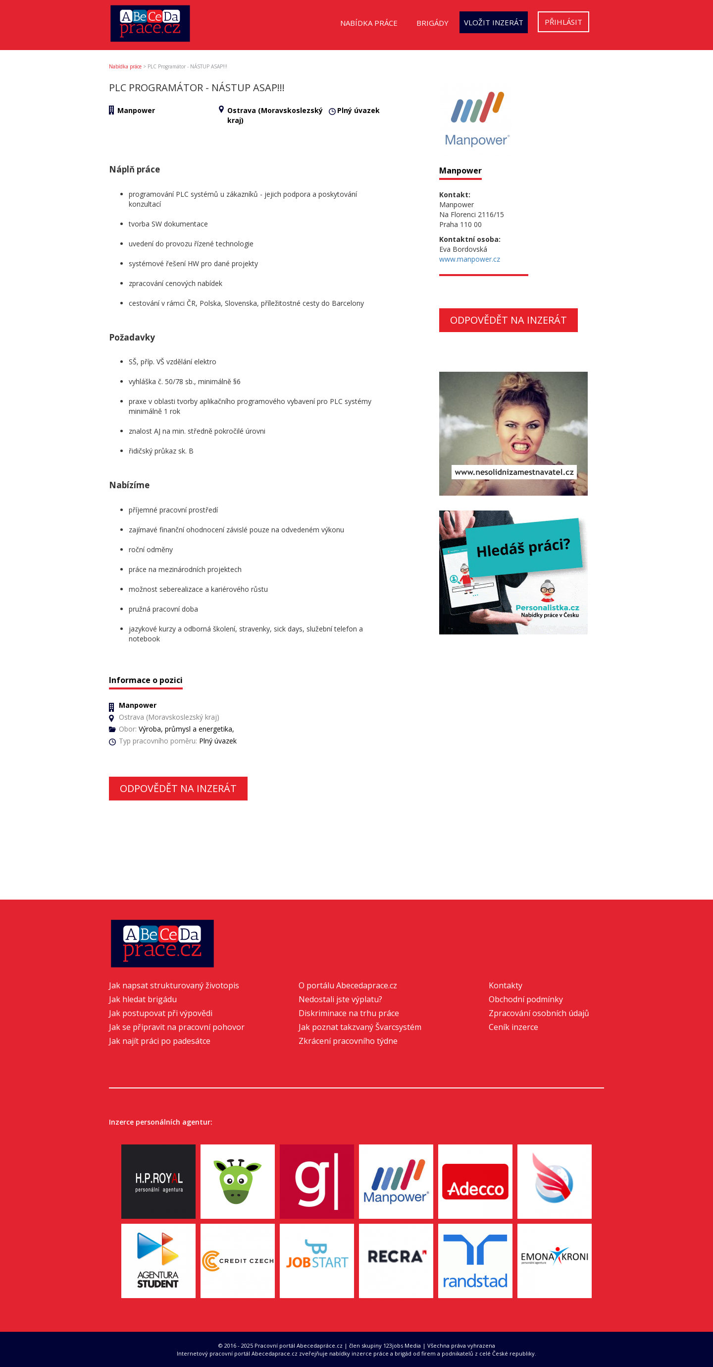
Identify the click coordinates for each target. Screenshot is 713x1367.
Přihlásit (563, 22)
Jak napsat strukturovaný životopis (174, 985)
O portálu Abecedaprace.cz (348, 985)
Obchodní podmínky (526, 999)
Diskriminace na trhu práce (349, 1013)
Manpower (136, 110)
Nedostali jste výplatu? (340, 999)
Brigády (432, 23)
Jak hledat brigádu (143, 999)
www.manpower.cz (469, 259)
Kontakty (505, 985)
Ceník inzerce (513, 1027)
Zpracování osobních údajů (539, 1013)
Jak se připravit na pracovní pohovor (177, 1027)
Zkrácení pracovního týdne (348, 1040)
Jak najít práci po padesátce (159, 1040)
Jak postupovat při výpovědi (160, 1013)
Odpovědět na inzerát (178, 788)
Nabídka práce (369, 23)
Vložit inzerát (493, 22)
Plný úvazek (358, 110)
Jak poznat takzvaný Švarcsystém (360, 1027)
